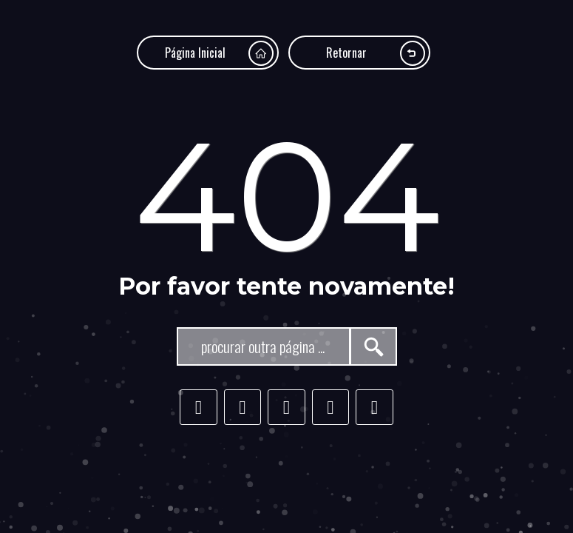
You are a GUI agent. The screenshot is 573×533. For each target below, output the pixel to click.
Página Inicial (219, 53)
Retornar (375, 53)
